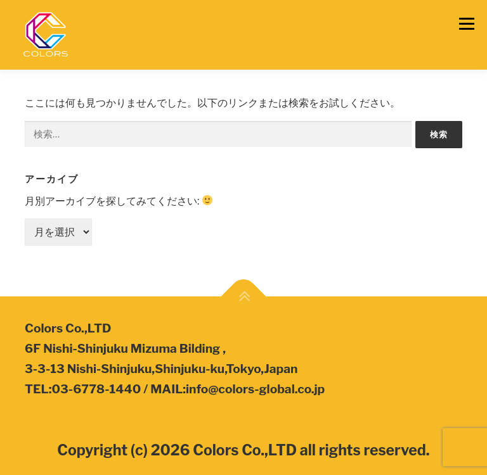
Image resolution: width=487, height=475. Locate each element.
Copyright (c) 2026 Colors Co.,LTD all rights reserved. (243, 450)
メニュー (466, 24)
